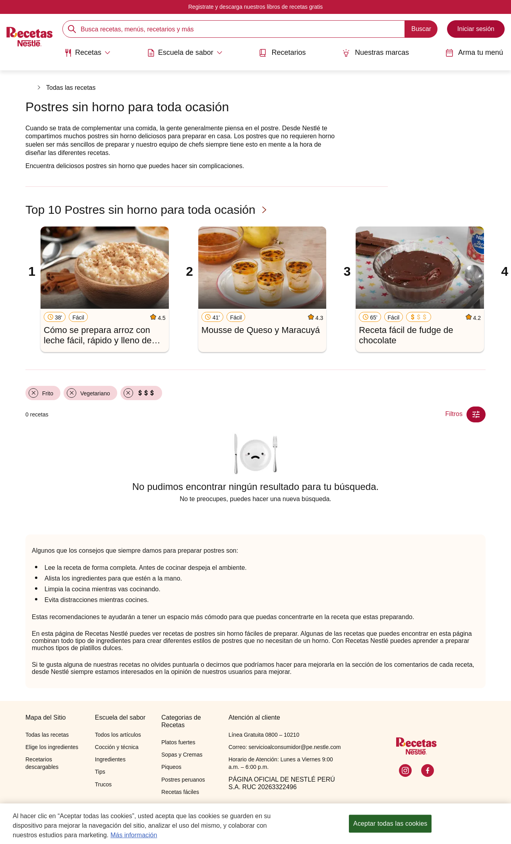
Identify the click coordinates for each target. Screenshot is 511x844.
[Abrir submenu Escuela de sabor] (185, 52)
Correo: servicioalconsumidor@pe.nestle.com (284, 747)
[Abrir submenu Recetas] (87, 52)
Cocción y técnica (117, 747)
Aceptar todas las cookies (390, 827)
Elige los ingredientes (51, 747)
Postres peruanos (183, 779)
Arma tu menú (474, 52)
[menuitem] (87, 55)
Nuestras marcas (375, 52)
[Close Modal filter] (476, 414)
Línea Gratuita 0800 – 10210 (263, 735)
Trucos (103, 784)
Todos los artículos (118, 735)
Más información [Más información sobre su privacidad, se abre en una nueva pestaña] (133, 838)
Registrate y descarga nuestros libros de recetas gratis (255, 7)
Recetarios (282, 52)
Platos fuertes (178, 742)
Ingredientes (110, 759)
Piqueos (171, 767)
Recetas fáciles (180, 792)
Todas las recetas (71, 87)
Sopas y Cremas (181, 754)
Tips (100, 772)
